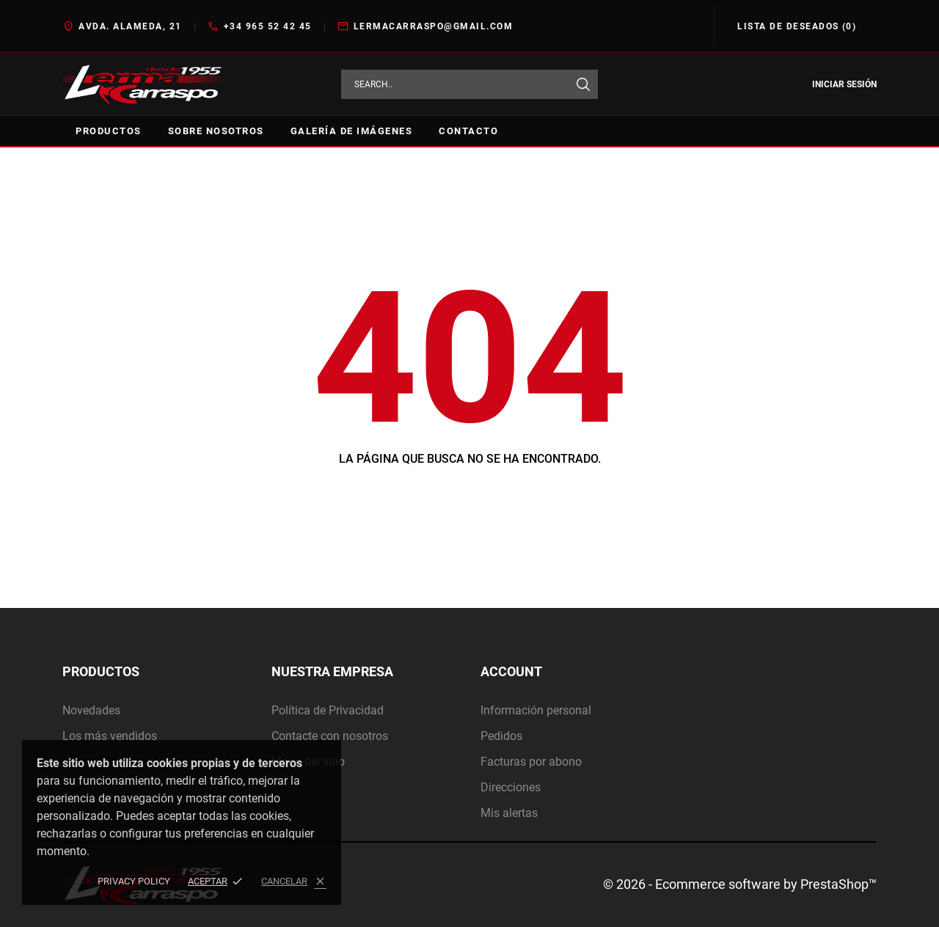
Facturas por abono (531, 762)
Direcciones (511, 787)
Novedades (91, 710)
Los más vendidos (109, 736)
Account (511, 671)
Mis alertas (509, 813)
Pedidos (501, 736)
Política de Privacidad (327, 710)
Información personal (536, 710)
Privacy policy (134, 881)
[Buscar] (583, 84)
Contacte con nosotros (329, 736)
